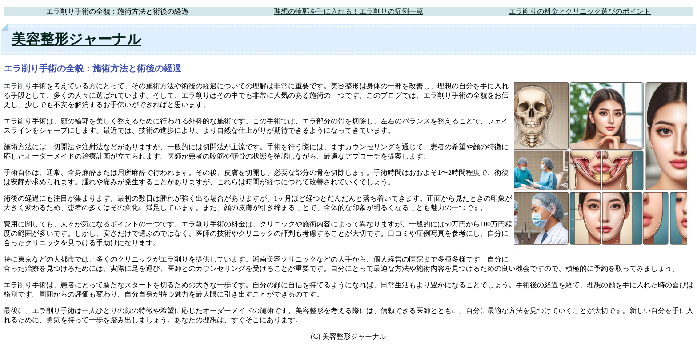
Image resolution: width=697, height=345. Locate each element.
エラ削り (18, 86)
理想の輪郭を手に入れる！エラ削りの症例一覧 (348, 11)
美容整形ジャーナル (76, 39)
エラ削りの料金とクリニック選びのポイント (580, 11)
